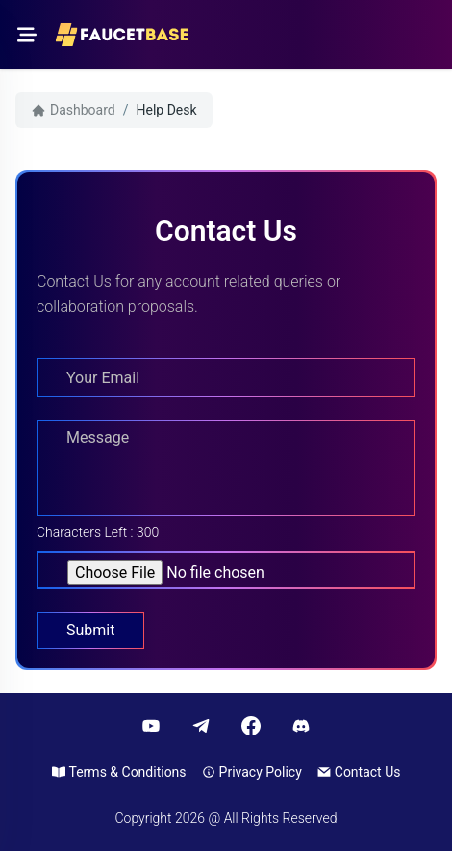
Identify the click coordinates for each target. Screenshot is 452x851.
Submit (90, 630)
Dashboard (73, 110)
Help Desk (167, 109)
